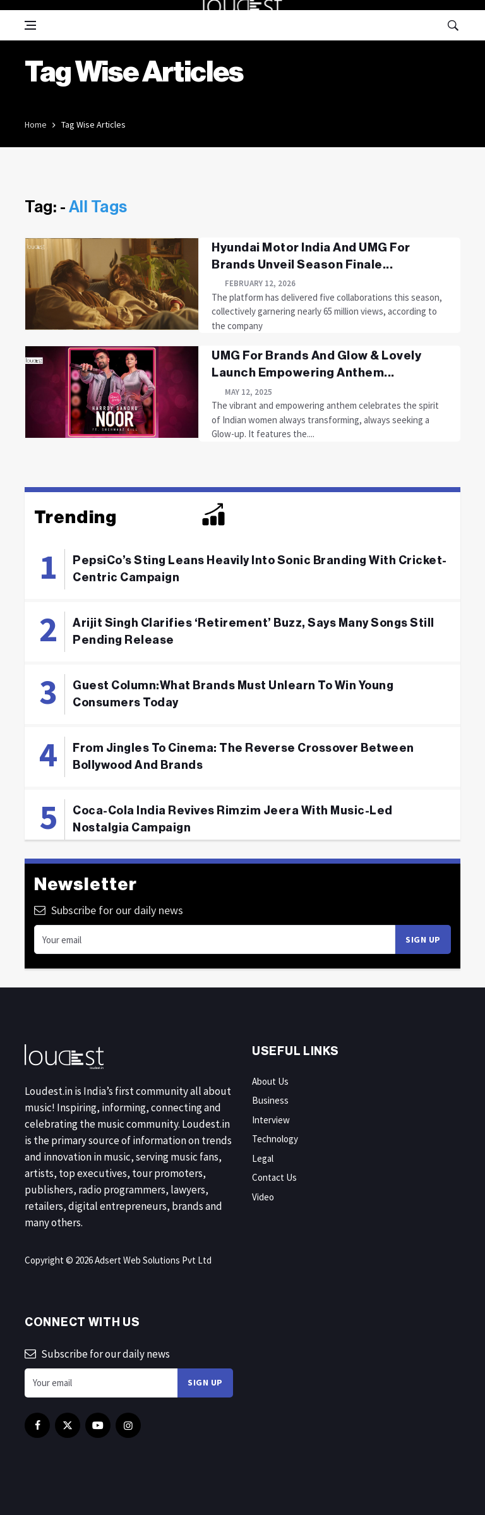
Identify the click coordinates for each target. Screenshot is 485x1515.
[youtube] (98, 1425)
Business (270, 1100)
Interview (271, 1120)
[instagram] (128, 1425)
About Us (270, 1081)
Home (36, 124)
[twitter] (67, 1425)
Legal (262, 1158)
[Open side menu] (30, 25)
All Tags (98, 207)
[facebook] (37, 1425)
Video (263, 1197)
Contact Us (274, 1177)
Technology (275, 1139)
